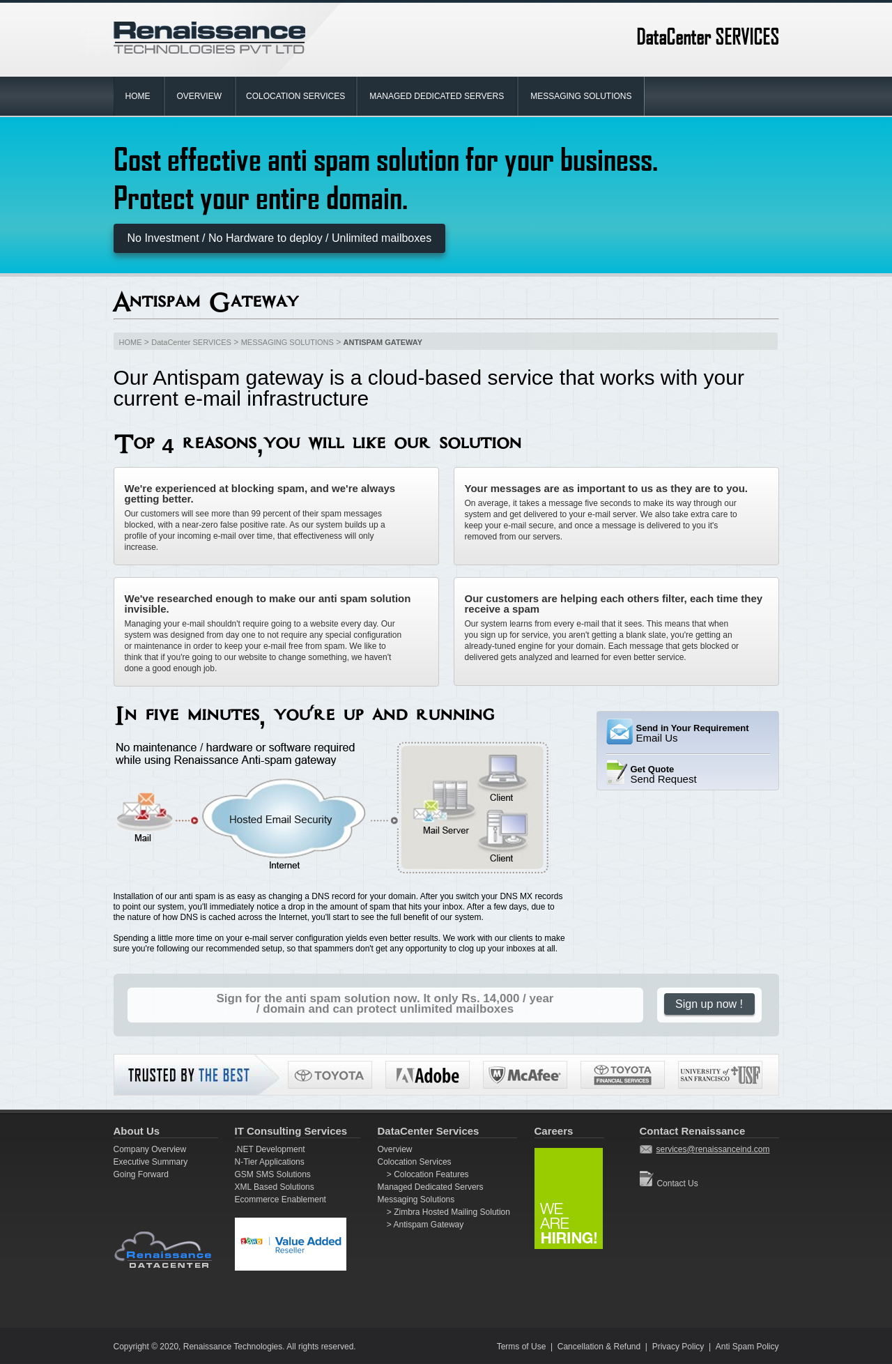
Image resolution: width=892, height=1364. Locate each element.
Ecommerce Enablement (280, 1199)
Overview (395, 1149)
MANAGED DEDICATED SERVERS (436, 96)
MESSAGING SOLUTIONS (580, 96)
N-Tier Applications (270, 1162)
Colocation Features (430, 1174)
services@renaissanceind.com (713, 1149)
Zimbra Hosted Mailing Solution (451, 1212)
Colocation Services (415, 1162)
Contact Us (677, 1183)
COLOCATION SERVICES (295, 96)
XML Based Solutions (274, 1187)
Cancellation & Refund (599, 1346)
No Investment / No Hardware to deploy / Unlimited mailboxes (280, 238)
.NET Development (270, 1149)
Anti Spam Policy (747, 1346)
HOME (138, 96)
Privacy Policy (678, 1346)
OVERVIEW (199, 96)
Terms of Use (521, 1346)
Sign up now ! (709, 1004)
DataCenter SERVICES (191, 342)
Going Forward (141, 1174)
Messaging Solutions (416, 1199)
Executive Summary (151, 1162)
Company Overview (150, 1149)
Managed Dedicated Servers (431, 1187)
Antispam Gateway (427, 1224)
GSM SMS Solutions (273, 1174)
